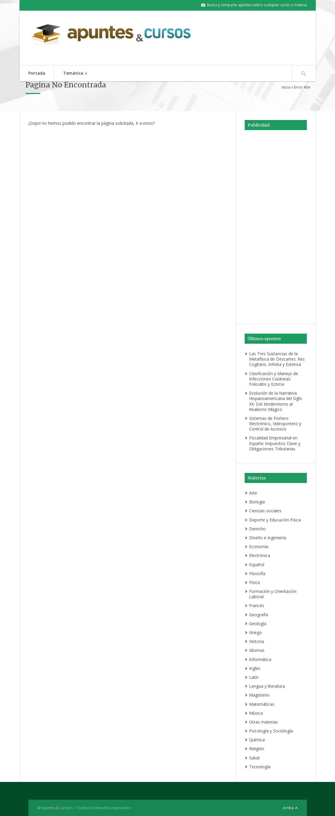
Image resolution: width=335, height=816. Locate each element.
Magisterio (259, 695)
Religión (256, 748)
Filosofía (257, 573)
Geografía (258, 614)
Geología (257, 623)
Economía (258, 546)
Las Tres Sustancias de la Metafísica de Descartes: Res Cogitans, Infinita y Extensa (277, 359)
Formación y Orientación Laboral (272, 593)
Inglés (254, 668)
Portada (36, 73)
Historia (256, 641)
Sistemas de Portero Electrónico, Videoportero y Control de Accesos (275, 423)
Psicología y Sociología (271, 731)
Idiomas (257, 650)
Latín (254, 677)
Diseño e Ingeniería (267, 537)
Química (257, 740)
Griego (255, 632)
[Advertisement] (275, 226)
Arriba (288, 807)
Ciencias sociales (265, 510)
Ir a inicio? (145, 123)
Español (256, 564)
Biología (257, 502)
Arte (253, 493)
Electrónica (259, 555)
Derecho (257, 529)
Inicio (286, 87)
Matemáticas (261, 704)
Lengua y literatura (267, 686)
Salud (254, 758)
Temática (72, 73)
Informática (260, 659)
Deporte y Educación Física (275, 520)
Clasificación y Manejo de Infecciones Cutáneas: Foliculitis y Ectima (273, 379)
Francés (256, 605)
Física (254, 582)
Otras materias (263, 722)
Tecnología (259, 766)
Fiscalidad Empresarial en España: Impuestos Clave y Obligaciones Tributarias (274, 443)
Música (256, 713)
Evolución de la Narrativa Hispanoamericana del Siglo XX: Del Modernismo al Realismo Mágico (275, 401)
